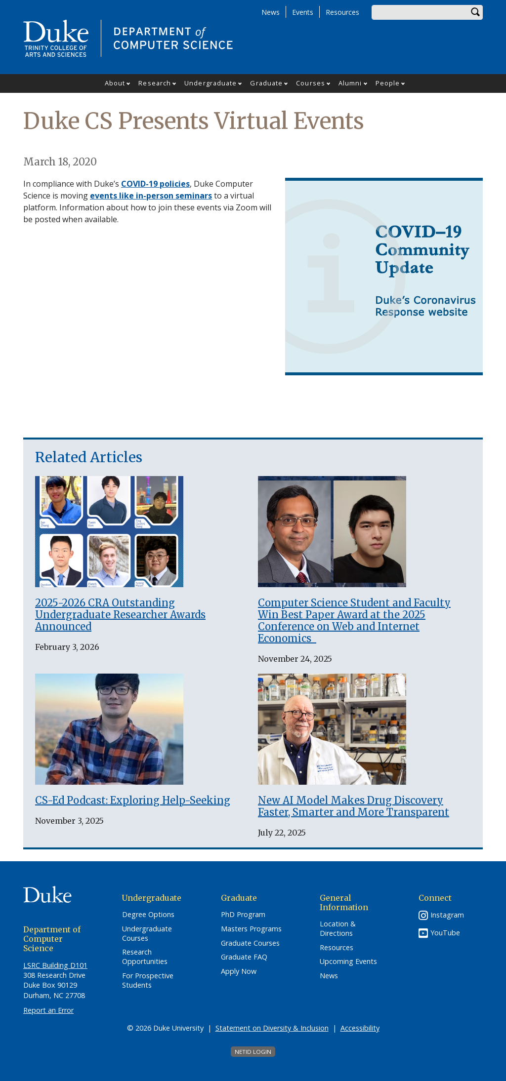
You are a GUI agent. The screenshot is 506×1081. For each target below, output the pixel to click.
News (270, 12)
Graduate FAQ (244, 957)
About (115, 83)
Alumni (350, 83)
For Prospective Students (147, 980)
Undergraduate (210, 83)
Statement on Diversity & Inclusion (272, 1028)
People (388, 83)
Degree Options (148, 914)
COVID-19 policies (155, 183)
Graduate (266, 83)
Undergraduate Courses (147, 933)
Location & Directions (338, 929)
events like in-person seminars (151, 195)
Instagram (447, 915)
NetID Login (253, 1051)
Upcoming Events (348, 961)
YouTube (445, 932)
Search (475, 12)
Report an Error (48, 1010)
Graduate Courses (250, 943)
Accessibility (360, 1028)
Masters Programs (251, 928)
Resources (342, 12)
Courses (310, 83)
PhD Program (243, 914)
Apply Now (238, 971)
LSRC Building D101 (55, 965)
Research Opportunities (145, 957)
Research (154, 83)
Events (302, 12)
